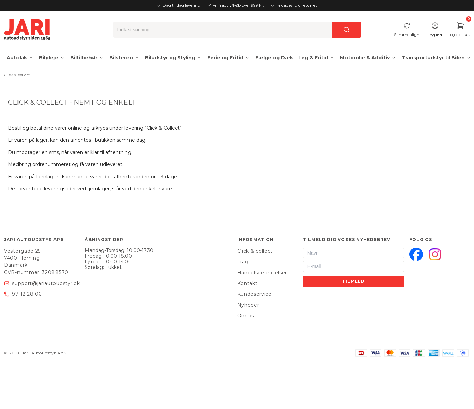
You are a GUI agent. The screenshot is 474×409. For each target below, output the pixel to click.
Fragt (244, 262)
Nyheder (248, 305)
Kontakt (247, 283)
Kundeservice (254, 294)
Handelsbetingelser (262, 273)
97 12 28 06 (27, 294)
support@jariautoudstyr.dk (46, 283)
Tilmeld (353, 281)
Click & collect (255, 251)
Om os (245, 316)
